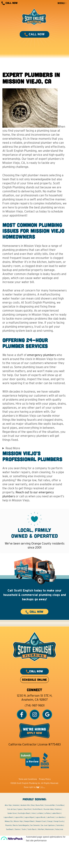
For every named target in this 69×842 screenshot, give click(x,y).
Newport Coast (41, 821)
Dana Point (27, 809)
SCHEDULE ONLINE (34, 679)
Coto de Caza (11, 809)
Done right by (34, 787)
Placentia (8, 825)
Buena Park (39, 805)
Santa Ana (59, 825)
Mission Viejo (18, 821)
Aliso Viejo (8, 805)
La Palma (47, 813)
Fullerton (58, 809)
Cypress (19, 809)
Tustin (24, 829)
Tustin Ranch (31, 829)
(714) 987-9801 (35, 705)
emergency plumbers (41, 355)
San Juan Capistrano (48, 825)
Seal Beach (9, 829)
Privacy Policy (45, 779)
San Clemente (34, 825)
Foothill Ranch (37, 809)
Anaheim (16, 805)
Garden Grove (12, 813)
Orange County (59, 821)
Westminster (49, 829)
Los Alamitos (60, 817)
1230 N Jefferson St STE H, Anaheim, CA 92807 (34, 697)
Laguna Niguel (29, 817)
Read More (13, 448)
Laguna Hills (19, 817)
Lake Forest (50, 817)
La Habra (40, 813)
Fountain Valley (49, 809)
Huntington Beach (24, 813)
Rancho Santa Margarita (21, 825)
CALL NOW (9, 3)
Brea (32, 805)
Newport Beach (29, 821)
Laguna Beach (8, 817)
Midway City (9, 821)
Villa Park (41, 829)
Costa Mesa (60, 805)
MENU (62, 3)
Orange (49, 821)
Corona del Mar (50, 805)
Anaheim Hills (25, 805)
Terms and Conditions (28, 779)
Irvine (33, 813)
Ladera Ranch (56, 813)
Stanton (17, 829)
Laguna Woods (40, 817)
